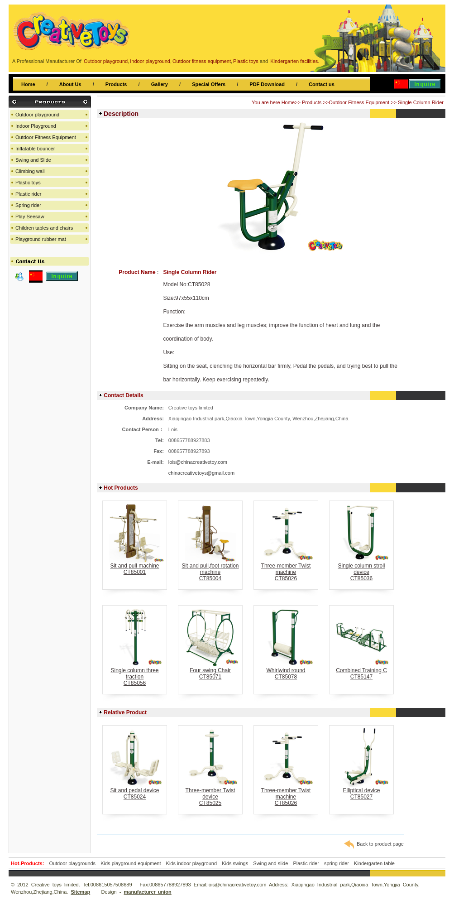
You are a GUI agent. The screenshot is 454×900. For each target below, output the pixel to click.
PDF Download (267, 84)
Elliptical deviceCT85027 (361, 791)
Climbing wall (30, 171)
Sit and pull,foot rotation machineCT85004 (210, 570)
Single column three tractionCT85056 (134, 674)
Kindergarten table (374, 863)
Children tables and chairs (44, 228)
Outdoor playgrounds (72, 863)
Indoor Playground (35, 126)
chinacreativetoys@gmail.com (201, 473)
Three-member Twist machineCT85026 (285, 570)
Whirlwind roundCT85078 (285, 671)
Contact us (322, 84)
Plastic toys (28, 182)
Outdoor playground (37, 114)
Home (28, 84)
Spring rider (28, 205)
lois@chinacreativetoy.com (197, 462)
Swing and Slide (33, 160)
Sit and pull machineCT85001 (134, 566)
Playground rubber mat (40, 239)
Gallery (159, 84)
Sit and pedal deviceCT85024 (134, 791)
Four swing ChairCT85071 (210, 671)
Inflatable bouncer (35, 148)
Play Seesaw (29, 216)
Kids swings (235, 863)
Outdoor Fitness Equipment (359, 102)
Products (116, 84)
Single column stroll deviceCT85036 (361, 570)
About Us (70, 84)
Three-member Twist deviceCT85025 (210, 794)
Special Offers (208, 84)
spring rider (336, 863)
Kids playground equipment (130, 863)
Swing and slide (270, 863)
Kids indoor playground (191, 863)
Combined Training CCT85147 (361, 671)
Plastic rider (28, 194)
